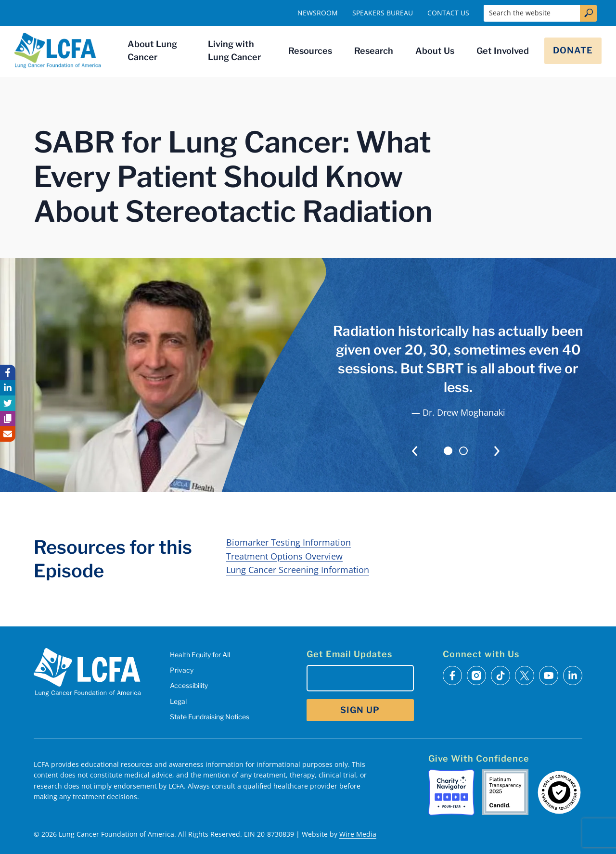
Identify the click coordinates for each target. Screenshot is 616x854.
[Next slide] (496, 451)
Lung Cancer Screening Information (297, 569)
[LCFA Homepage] (57, 50)
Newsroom (317, 12)
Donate (573, 50)
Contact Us (448, 12)
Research (373, 51)
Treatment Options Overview (284, 556)
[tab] (448, 450)
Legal (178, 701)
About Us (434, 51)
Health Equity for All (200, 654)
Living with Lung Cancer (234, 50)
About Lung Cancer (152, 50)
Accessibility (189, 685)
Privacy (181, 670)
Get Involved (502, 51)
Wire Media (357, 834)
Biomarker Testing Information (288, 542)
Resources (310, 51)
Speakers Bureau (382, 12)
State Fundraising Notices (209, 717)
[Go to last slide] (414, 451)
